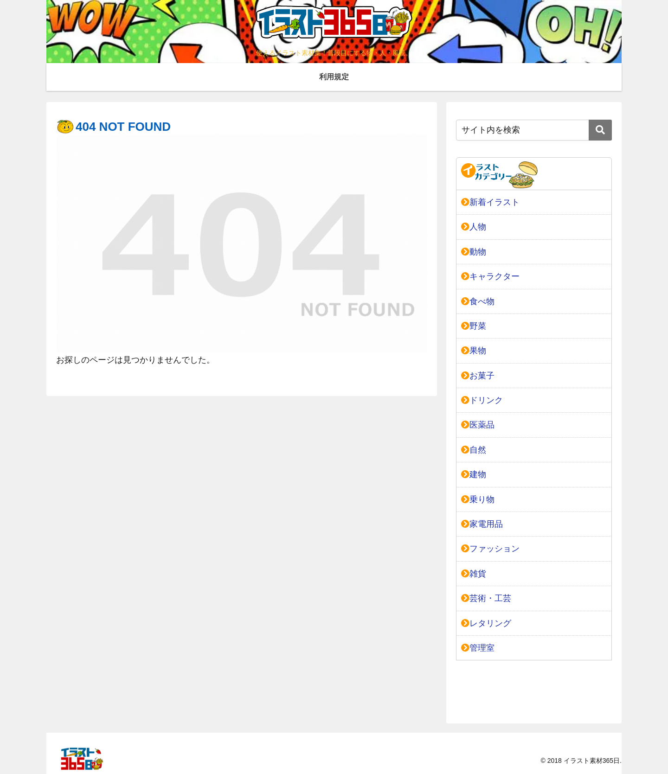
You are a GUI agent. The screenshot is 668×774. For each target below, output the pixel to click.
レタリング (486, 623)
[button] (600, 130)
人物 (473, 226)
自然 (473, 449)
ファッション (490, 548)
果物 (473, 350)
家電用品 (482, 524)
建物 (473, 474)
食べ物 (478, 301)
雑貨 (473, 573)
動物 (473, 251)
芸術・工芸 (486, 598)
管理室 (478, 647)
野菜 (473, 326)
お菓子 (478, 375)
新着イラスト (490, 202)
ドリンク (482, 400)
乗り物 (478, 499)
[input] (534, 130)
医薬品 (478, 424)
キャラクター (490, 276)
